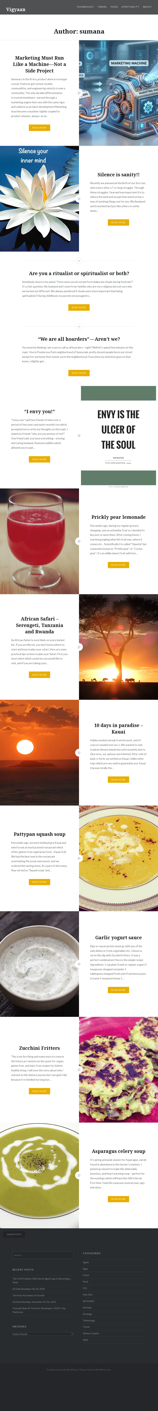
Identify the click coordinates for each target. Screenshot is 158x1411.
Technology (85, 6)
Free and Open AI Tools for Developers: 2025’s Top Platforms (38, 1310)
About (147, 6)
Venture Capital (91, 1333)
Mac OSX (87, 1294)
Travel (102, 6)
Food (114, 6)
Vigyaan (15, 9)
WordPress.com (103, 1369)
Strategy (87, 1314)
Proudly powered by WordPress (62, 1369)
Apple (86, 1262)
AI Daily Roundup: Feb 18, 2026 (28, 1288)
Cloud (86, 1275)
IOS (85, 1288)
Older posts (14, 1234)
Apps (85, 1268)
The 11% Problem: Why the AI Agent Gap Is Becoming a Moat (41, 1280)
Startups (87, 1307)
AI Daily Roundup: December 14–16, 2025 (34, 1301)
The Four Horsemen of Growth (28, 1295)
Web (85, 1339)
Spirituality (130, 6)
